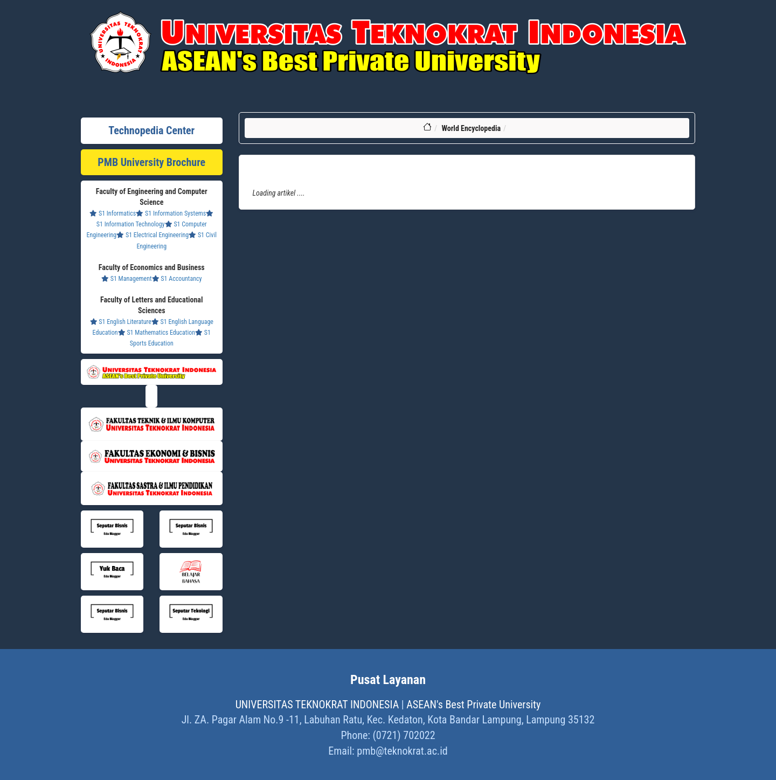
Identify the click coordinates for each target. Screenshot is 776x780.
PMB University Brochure (151, 162)
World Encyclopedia (471, 128)
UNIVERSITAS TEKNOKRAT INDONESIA (317, 704)
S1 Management (126, 278)
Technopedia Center (151, 130)
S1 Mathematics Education (156, 332)
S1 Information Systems (171, 213)
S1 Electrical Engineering (152, 235)
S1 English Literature (120, 322)
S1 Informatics (112, 213)
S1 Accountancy (177, 278)
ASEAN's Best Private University (473, 704)
